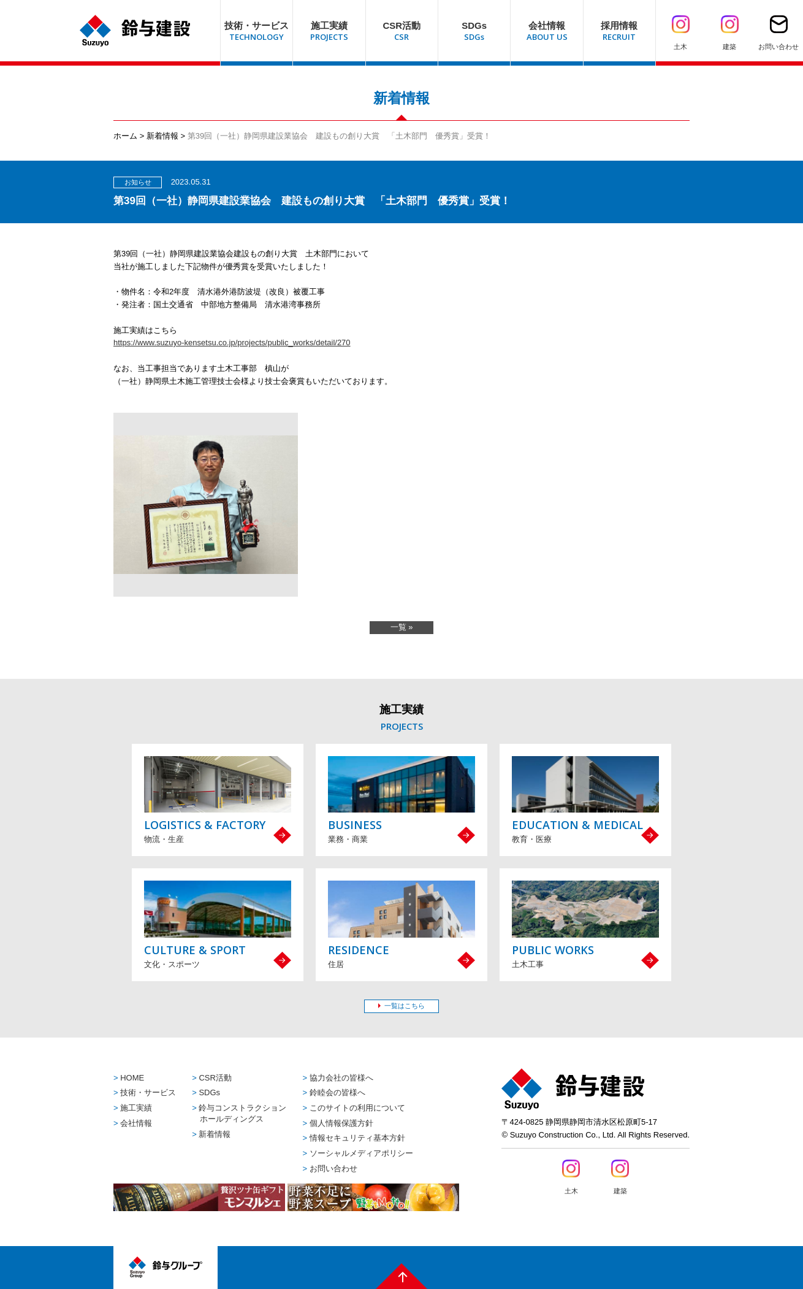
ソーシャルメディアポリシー (361, 1153)
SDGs (209, 1092)
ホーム (125, 135)
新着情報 (162, 135)
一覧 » (401, 627)
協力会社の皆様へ (341, 1077)
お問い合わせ (333, 1168)
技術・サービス (148, 1092)
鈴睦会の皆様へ (337, 1092)
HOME (132, 1077)
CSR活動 (215, 1077)
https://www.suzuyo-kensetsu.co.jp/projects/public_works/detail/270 (232, 342)
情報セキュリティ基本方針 (357, 1137)
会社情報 (136, 1123)
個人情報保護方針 (341, 1123)
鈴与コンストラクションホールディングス (242, 1113)
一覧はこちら (404, 1005)
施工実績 (136, 1107)
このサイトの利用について (357, 1107)
